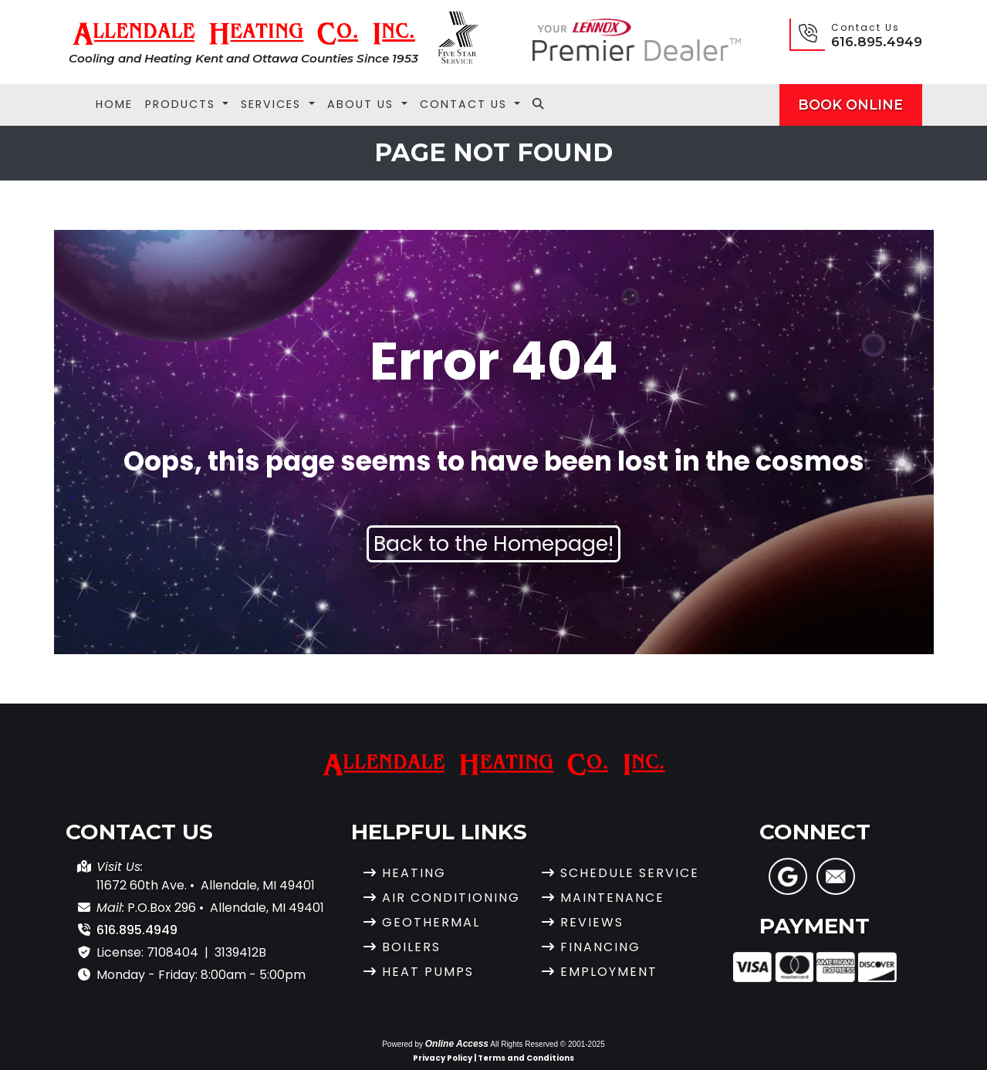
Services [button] (273, 104)
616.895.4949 (876, 41)
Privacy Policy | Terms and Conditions (493, 1058)
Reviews (592, 922)
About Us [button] (362, 104)
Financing (600, 947)
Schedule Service (629, 873)
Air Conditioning (451, 897)
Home (114, 104)
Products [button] (182, 104)
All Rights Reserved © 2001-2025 (547, 1044)
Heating (414, 873)
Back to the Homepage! (493, 543)
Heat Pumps (428, 972)
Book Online (850, 104)
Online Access (456, 1043)
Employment (608, 972)
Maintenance (612, 897)
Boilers (411, 947)
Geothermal (431, 922)
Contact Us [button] (466, 104)
